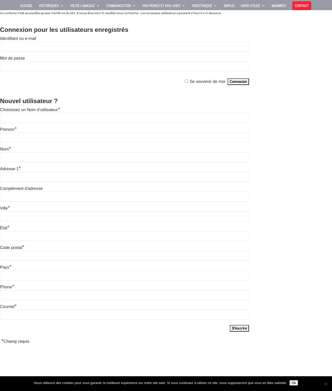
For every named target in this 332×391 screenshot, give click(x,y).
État (5, 228)
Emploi (229, 6)
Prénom (8, 129)
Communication (118, 6)
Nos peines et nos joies (161, 6)
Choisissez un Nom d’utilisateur (30, 110)
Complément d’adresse (21, 188)
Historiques (49, 6)
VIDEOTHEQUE (202, 6)
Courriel (8, 306)
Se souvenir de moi (207, 81)
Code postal (12, 247)
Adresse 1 (10, 169)
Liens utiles (250, 6)
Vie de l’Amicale (82, 6)
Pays (5, 267)
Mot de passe (12, 58)
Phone (7, 287)
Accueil (26, 6)
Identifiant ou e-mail (18, 38)
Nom (5, 149)
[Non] (325, 383)
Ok (294, 383)
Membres (279, 6)
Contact (302, 5)
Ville (5, 208)
